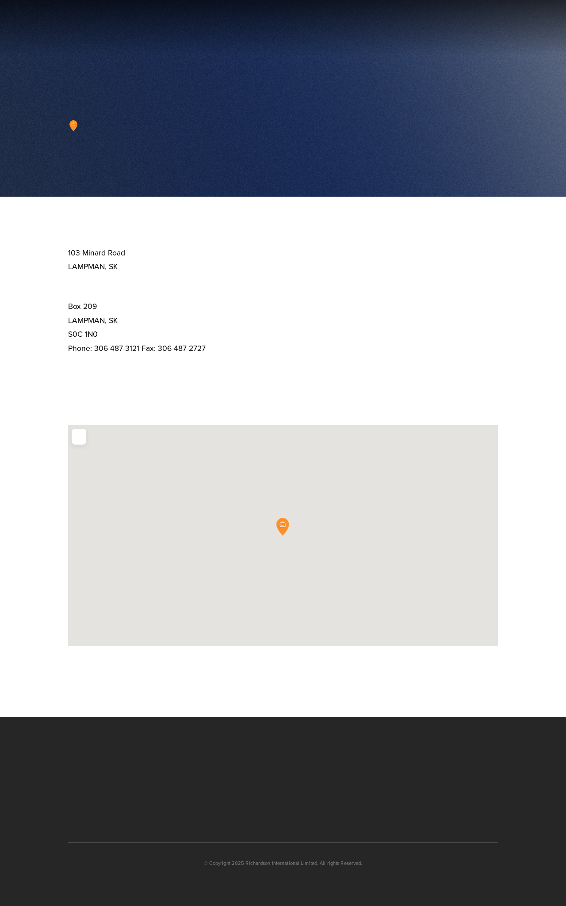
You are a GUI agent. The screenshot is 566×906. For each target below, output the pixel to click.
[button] (521, 28)
